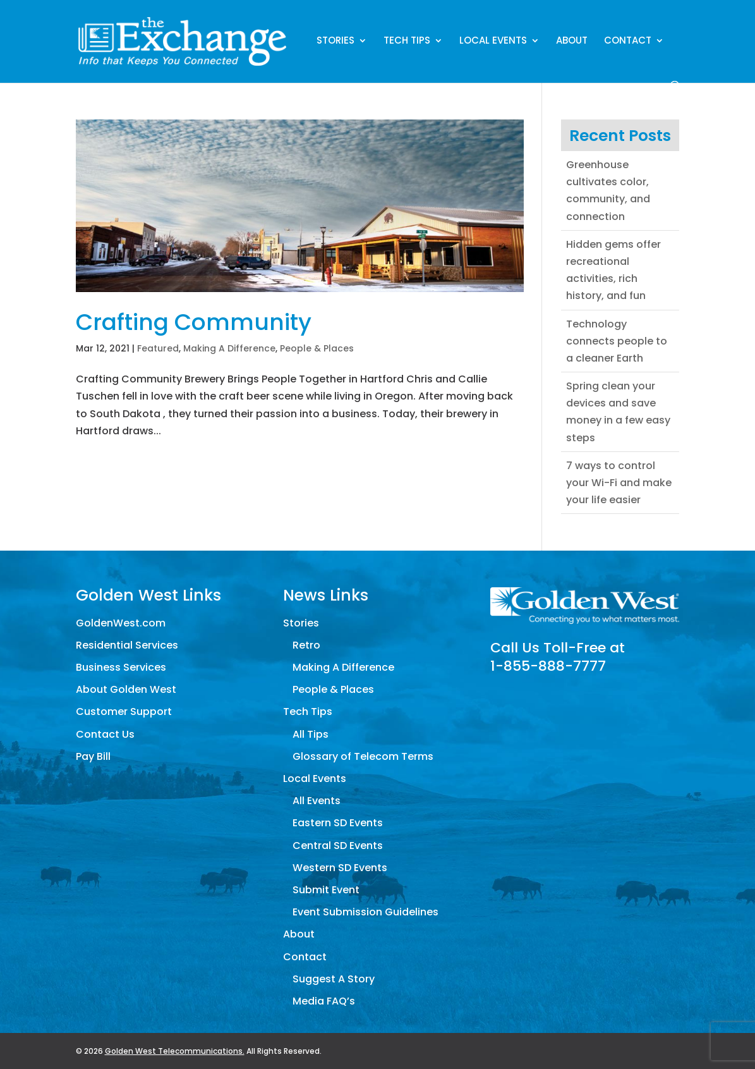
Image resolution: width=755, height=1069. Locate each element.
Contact (627, 41)
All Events (317, 800)
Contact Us (105, 734)
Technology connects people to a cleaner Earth (616, 341)
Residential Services (127, 645)
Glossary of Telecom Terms (363, 756)
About (572, 41)
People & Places (317, 348)
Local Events (493, 41)
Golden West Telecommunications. (175, 1051)
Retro (306, 645)
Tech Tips (407, 41)
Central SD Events (338, 845)
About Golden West (126, 689)
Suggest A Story (334, 979)
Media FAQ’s (324, 1001)
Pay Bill (93, 756)
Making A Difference (229, 348)
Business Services (121, 667)
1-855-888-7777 (548, 666)
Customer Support (124, 711)
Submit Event (326, 890)
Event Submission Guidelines (365, 912)
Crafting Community (193, 322)
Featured (158, 348)
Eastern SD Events (338, 822)
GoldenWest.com (121, 623)
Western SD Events (340, 867)
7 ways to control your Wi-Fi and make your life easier (619, 482)
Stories (335, 41)
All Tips (311, 734)
